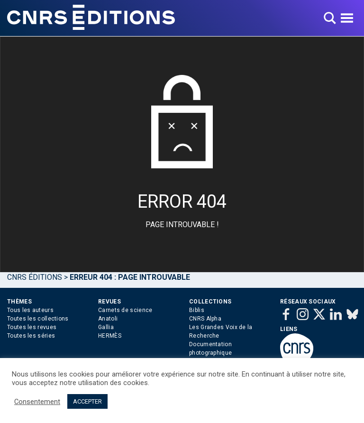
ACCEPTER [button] (87, 401)
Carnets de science (125, 310)
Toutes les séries (31, 335)
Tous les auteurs (30, 310)
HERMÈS (109, 335)
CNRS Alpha (205, 318)
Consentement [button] (37, 401)
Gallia (106, 327)
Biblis (196, 310)
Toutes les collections (38, 318)
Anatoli (108, 318)
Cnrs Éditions (34, 277)
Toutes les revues (31, 327)
